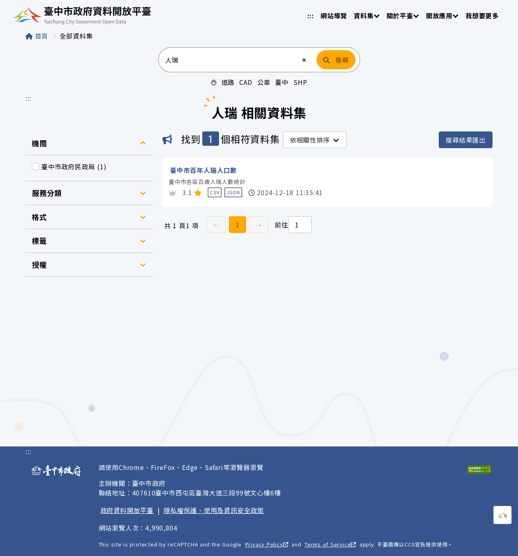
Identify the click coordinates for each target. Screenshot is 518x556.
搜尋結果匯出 (466, 140)
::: (310, 15)
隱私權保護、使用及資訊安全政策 (214, 510)
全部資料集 (76, 36)
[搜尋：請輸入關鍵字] (229, 60)
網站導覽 (334, 15)
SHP (300, 82)
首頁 (38, 36)
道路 (228, 82)
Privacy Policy (266, 544)
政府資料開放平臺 (127, 510)
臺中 (282, 82)
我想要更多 (482, 15)
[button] (304, 60)
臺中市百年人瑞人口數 (203, 170)
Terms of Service (330, 544)
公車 (264, 82)
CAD (245, 82)
